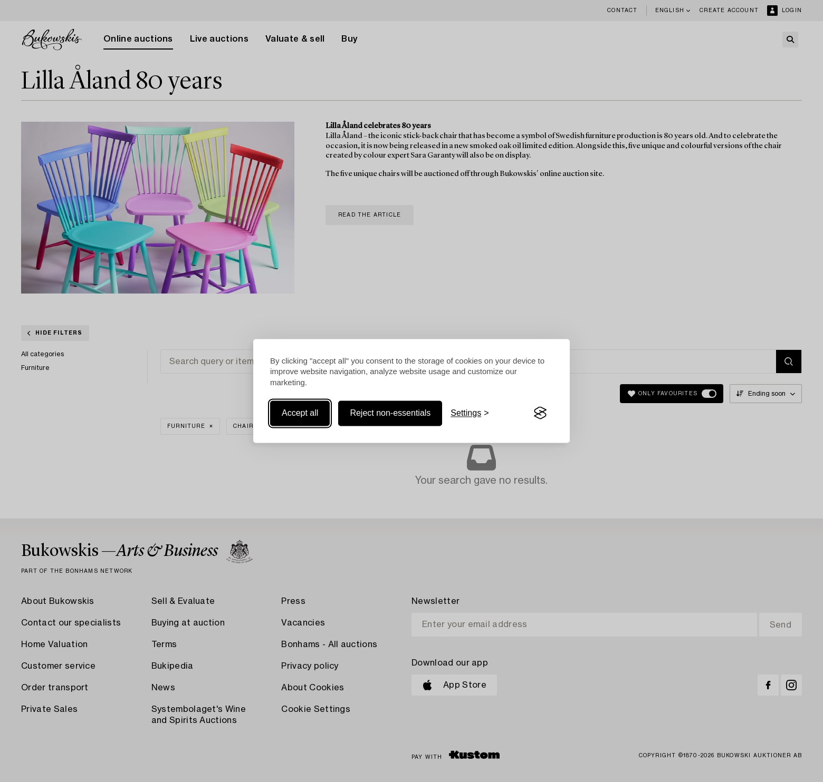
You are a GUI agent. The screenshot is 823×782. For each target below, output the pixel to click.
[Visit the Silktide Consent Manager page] (540, 413)
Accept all (300, 412)
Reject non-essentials (390, 412)
